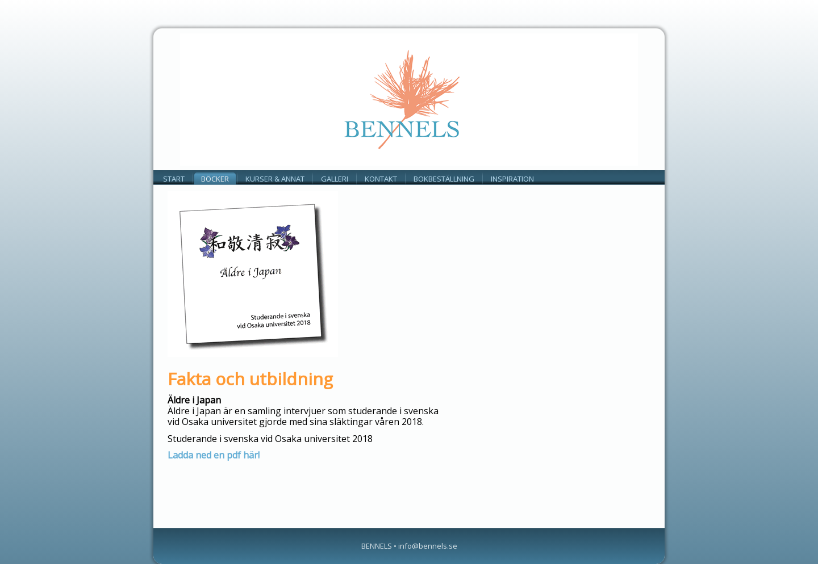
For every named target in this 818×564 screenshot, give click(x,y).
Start (174, 179)
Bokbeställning (444, 179)
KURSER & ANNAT (274, 179)
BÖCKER (215, 179)
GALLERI (334, 179)
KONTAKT (381, 179)
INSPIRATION (512, 179)
